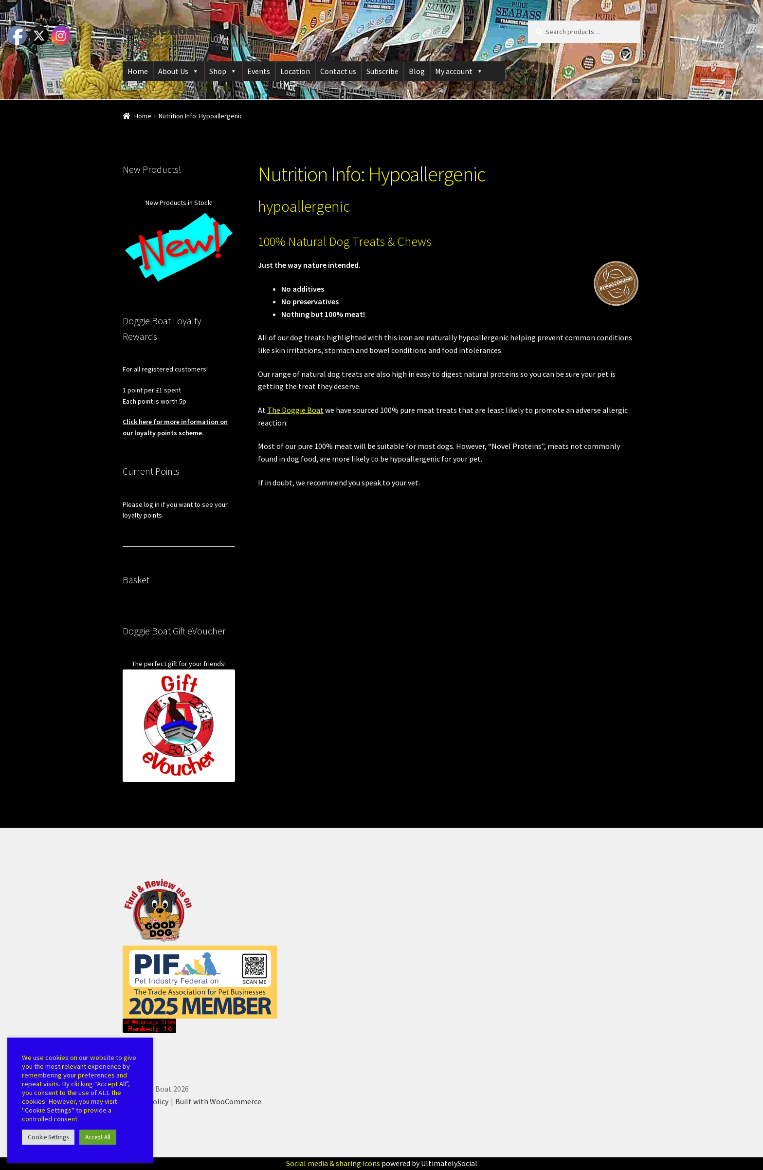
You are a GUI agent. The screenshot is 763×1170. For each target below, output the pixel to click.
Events (258, 71)
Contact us (338, 71)
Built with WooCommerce (218, 1101)
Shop (223, 71)
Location (295, 71)
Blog (417, 71)
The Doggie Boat (295, 410)
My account (459, 71)
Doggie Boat (161, 29)
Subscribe (382, 71)
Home (137, 71)
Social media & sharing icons (334, 1163)
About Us (178, 71)
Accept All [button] (97, 1137)
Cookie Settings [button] (48, 1137)
